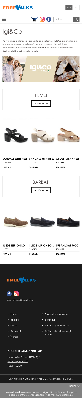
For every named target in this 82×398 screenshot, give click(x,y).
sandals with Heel (15, 158)
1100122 (7, 249)
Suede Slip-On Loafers (17, 245)
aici (71, 394)
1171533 (33, 162)
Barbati (15, 319)
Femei (14, 314)
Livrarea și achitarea (57, 325)
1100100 (33, 249)
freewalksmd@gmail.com (20, 300)
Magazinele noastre (56, 314)
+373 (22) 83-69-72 (18, 361)
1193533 (60, 162)
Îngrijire (14, 336)
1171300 (7, 162)
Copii (14, 325)
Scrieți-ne (50, 319)
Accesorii (16, 331)
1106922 (60, 249)
